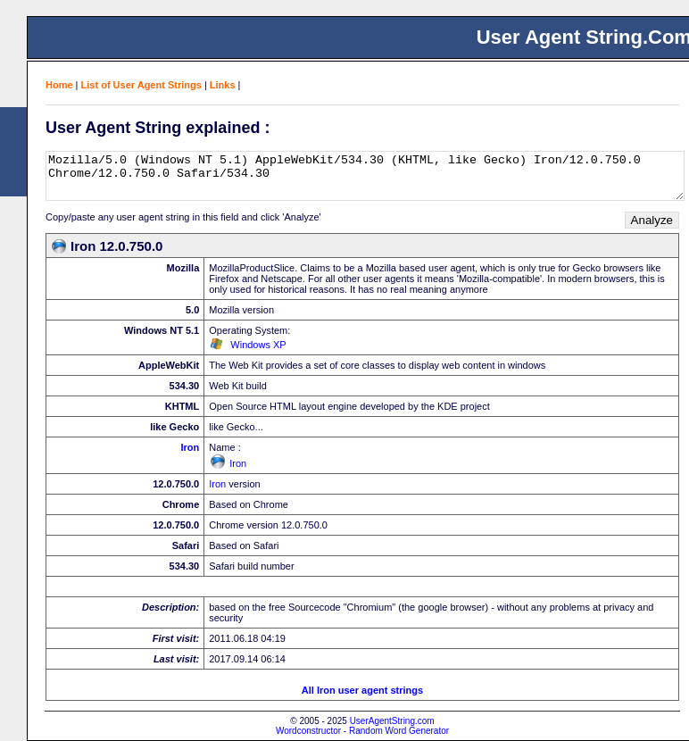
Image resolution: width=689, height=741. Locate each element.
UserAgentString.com (392, 721)
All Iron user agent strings (362, 690)
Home (59, 84)
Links (223, 84)
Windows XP (258, 344)
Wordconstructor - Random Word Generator (362, 731)
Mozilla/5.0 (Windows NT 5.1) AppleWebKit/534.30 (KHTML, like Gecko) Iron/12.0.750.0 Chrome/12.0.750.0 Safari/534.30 (365, 176)
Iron (189, 447)
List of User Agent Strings (141, 84)
